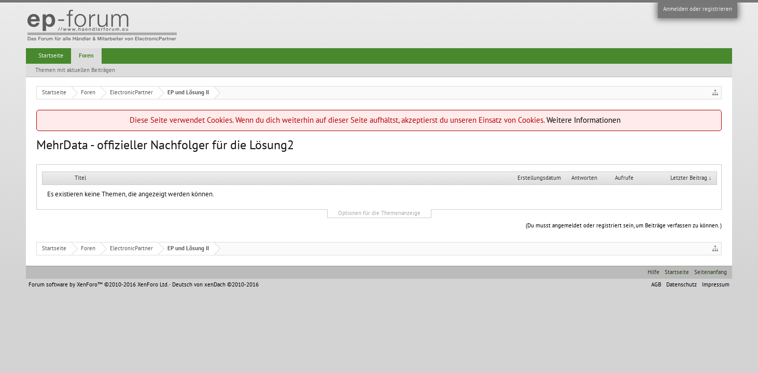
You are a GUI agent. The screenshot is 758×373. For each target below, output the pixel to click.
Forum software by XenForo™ (98, 284)
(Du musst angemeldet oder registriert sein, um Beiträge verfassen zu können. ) (624, 225)
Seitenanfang (710, 272)
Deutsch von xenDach (215, 284)
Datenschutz (681, 284)
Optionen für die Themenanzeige (379, 213)
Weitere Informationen (583, 120)
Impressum (715, 284)
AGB (656, 284)
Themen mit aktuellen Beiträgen (75, 70)
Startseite (50, 55)
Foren (86, 55)
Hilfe (653, 272)
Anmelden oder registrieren (697, 9)
